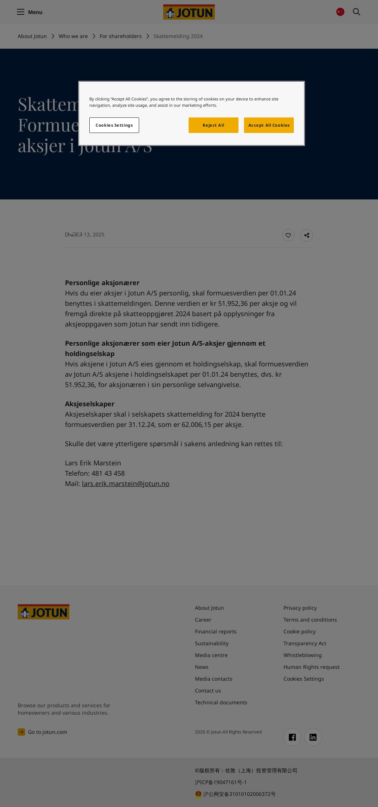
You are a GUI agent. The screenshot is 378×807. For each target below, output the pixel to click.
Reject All (213, 125)
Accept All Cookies (269, 125)
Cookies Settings (114, 125)
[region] (191, 113)
